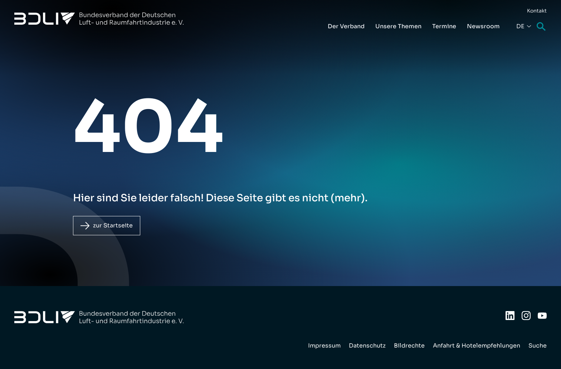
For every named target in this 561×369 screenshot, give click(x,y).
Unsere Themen (398, 26)
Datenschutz (367, 345)
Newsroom (483, 26)
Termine (444, 26)
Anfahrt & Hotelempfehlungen (476, 345)
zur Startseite (113, 225)
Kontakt (537, 11)
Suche (542, 27)
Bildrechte (409, 345)
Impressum (324, 345)
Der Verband (346, 26)
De (520, 26)
